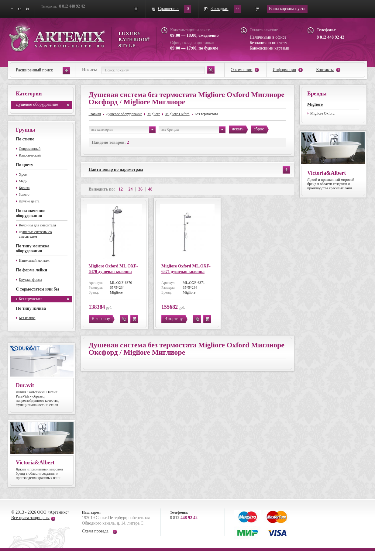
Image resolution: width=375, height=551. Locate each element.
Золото (24, 194)
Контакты (325, 69)
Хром (23, 174)
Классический (30, 155)
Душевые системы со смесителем (35, 234)
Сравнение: (168, 8)
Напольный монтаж (34, 260)
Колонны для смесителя (37, 225)
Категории (29, 94)
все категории (123, 129)
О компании (241, 69)
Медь (23, 181)
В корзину (101, 318)
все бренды (193, 129)
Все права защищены (30, 517)
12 (121, 189)
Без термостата (30, 299)
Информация (284, 69)
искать (238, 129)
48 (150, 189)
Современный (29, 148)
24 (131, 189)
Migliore (153, 114)
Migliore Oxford (177, 114)
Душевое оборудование (37, 104)
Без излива (27, 318)
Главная (95, 114)
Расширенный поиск (34, 70)
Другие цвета (29, 201)
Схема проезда (95, 531)
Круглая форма (30, 279)
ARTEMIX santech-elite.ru (79, 37)
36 (140, 189)
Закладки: (220, 8)
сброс (259, 129)
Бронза (24, 188)
